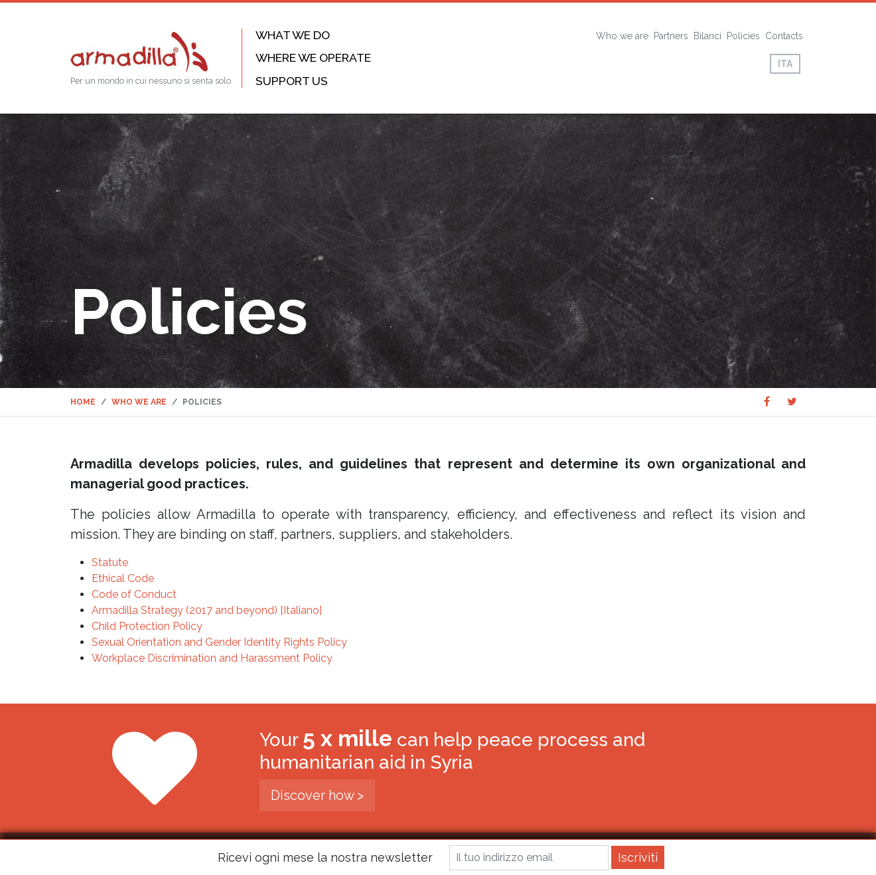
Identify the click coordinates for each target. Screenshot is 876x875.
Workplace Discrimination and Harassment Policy (212, 658)
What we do (293, 35)
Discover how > (317, 795)
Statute (110, 562)
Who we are (622, 36)
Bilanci (707, 36)
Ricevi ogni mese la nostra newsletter (325, 857)
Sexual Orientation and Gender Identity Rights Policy (219, 642)
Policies (743, 36)
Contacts (784, 36)
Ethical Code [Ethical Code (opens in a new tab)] (123, 578)
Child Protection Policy (147, 626)
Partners (671, 36)
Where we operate (313, 57)
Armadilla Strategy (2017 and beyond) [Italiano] (207, 610)
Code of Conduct (134, 594)
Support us (292, 81)
